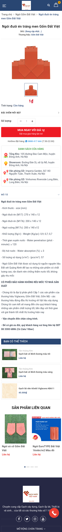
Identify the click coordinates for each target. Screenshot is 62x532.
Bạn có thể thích (16, 341)
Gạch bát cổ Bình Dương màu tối (34, 354)
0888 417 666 (33, 141)
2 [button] (28, 466)
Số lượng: (6, 121)
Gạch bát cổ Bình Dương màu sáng (36, 372)
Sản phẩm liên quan (31, 408)
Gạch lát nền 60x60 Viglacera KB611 (36, 388)
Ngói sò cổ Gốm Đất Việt (13, 448)
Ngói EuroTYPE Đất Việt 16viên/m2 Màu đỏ (46, 448)
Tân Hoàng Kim (26, 351)
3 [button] (32, 466)
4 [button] (36, 466)
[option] (31, 61)
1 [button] (24, 466)
